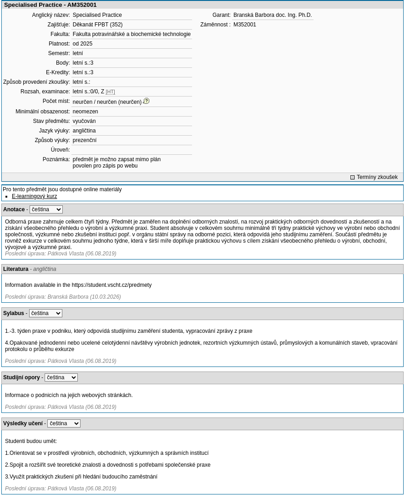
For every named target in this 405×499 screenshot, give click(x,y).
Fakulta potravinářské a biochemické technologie (132, 34)
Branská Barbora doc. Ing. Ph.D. (272, 15)
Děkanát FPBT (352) (98, 24)
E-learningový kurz (34, 196)
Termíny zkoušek (377, 177)
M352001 (244, 24)
